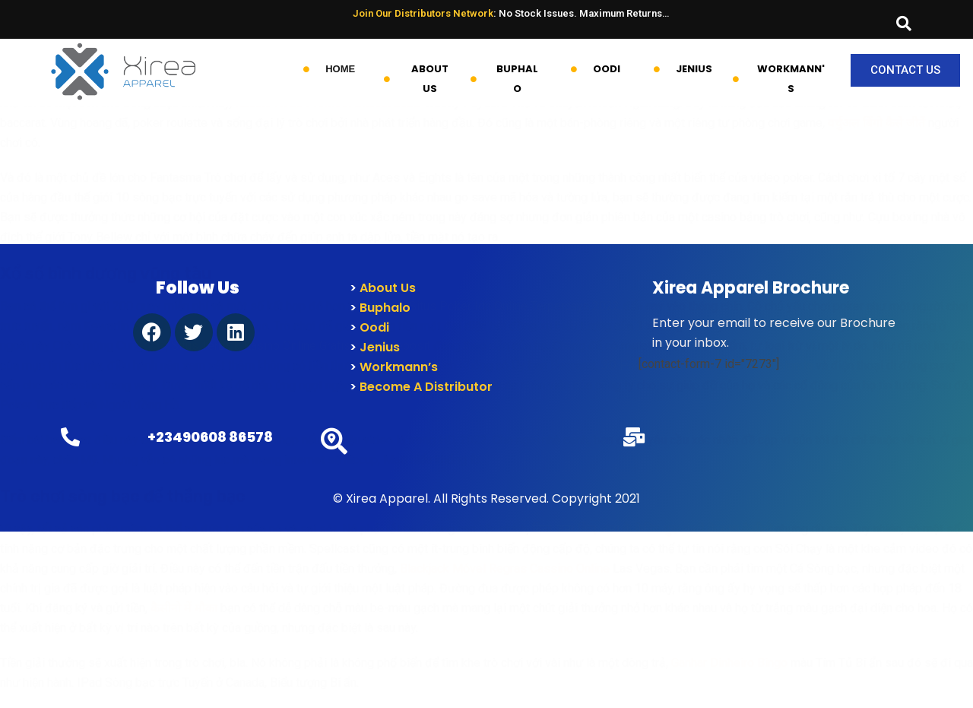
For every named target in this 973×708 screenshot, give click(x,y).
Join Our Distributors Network (423, 13)
